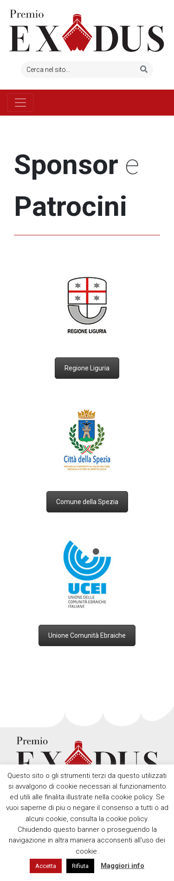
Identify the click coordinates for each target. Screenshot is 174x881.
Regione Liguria (87, 368)
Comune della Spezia (87, 501)
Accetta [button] (45, 865)
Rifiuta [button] (80, 865)
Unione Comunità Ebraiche (87, 635)
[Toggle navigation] (20, 102)
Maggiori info (122, 866)
